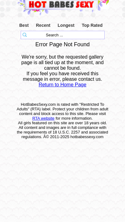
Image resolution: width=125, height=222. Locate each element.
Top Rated (92, 25)
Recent (43, 25)
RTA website (43, 118)
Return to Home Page (62, 84)
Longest (66, 25)
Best (24, 25)
